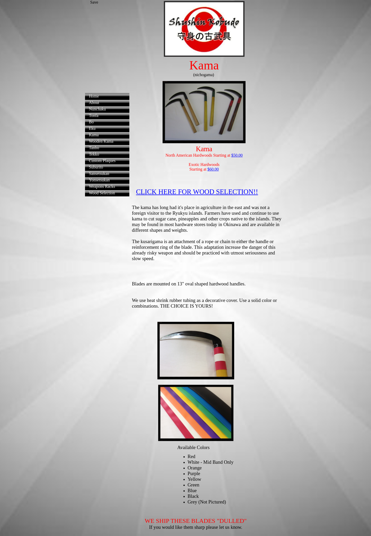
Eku (92, 128)
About (94, 102)
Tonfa (93, 115)
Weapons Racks (102, 186)
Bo (91, 122)
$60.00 (213, 169)
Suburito (96, 167)
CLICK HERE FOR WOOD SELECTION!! (197, 192)
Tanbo (94, 148)
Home (94, 96)
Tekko (94, 154)
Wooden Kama (101, 141)
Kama (94, 135)
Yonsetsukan (99, 180)
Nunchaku (97, 109)
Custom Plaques (102, 160)
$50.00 (237, 155)
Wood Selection (102, 193)
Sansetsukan (99, 173)
